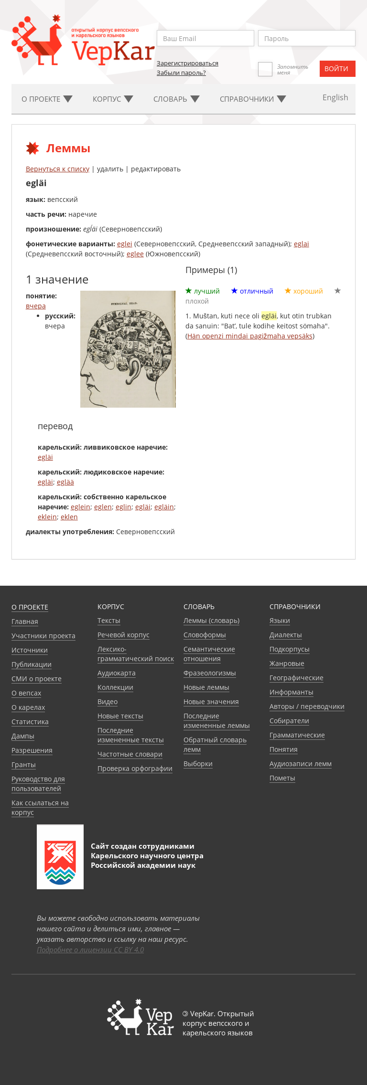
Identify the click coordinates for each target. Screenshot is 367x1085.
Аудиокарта (116, 672)
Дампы (22, 735)
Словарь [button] (176, 99)
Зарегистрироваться (187, 63)
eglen (103, 506)
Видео (107, 701)
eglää (65, 481)
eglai (301, 243)
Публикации (31, 664)
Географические (297, 677)
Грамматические (297, 734)
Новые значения (211, 701)
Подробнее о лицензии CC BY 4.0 (90, 949)
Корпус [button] (113, 99)
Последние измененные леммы (217, 720)
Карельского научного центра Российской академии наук (147, 860)
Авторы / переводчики (307, 706)
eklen (69, 516)
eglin (123, 506)
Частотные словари (129, 753)
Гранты (23, 764)
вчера (36, 305)
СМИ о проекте (36, 678)
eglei (124, 243)
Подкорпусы (290, 648)
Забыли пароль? (181, 72)
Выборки (198, 763)
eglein (80, 506)
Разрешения (32, 750)
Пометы (282, 777)
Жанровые (287, 663)
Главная (24, 621)
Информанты (291, 691)
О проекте (29, 606)
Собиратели (289, 720)
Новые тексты (120, 715)
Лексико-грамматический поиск (135, 653)
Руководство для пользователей (38, 783)
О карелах (28, 707)
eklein (47, 516)
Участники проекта (43, 635)
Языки (280, 620)
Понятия (284, 749)
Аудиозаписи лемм (301, 763)
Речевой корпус (123, 634)
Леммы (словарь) (211, 620)
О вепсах (26, 692)
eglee (135, 253)
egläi (45, 457)
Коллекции (115, 687)
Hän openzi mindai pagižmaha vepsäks (250, 335)
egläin (164, 506)
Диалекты (286, 634)
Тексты (108, 620)
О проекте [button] (47, 99)
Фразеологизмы (210, 672)
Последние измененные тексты (130, 735)
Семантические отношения (209, 653)
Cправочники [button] (253, 99)
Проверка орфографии (135, 768)
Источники (29, 649)
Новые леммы (206, 687)
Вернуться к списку (57, 168)
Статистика (30, 721)
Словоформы (205, 634)
